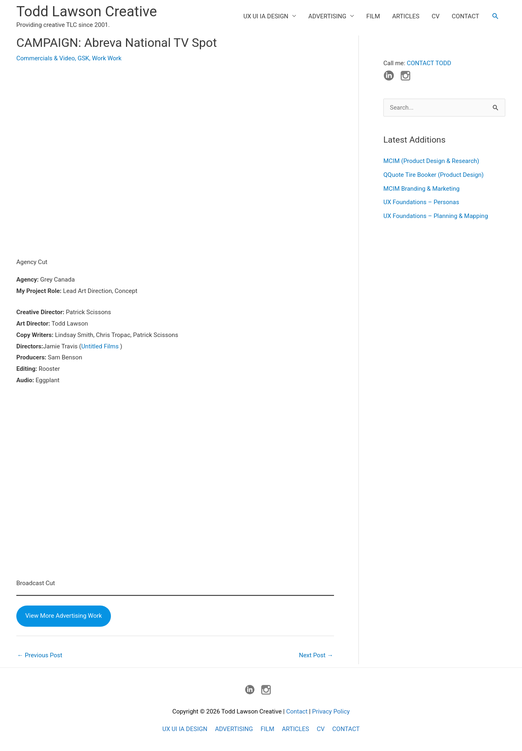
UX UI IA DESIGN (265, 16)
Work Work (106, 58)
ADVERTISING (327, 16)
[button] (495, 16)
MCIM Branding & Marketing (421, 188)
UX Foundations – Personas (421, 202)
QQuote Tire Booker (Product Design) (433, 174)
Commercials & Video (45, 58)
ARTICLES (406, 16)
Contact (296, 711)
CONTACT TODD (429, 63)
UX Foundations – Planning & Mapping (435, 216)
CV (436, 16)
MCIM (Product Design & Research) (431, 161)
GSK (83, 58)
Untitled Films (100, 346)
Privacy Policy (330, 711)
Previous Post (39, 655)
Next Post (316, 655)
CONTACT (465, 16)
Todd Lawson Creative (86, 11)
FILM (373, 16)
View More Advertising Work (63, 615)
